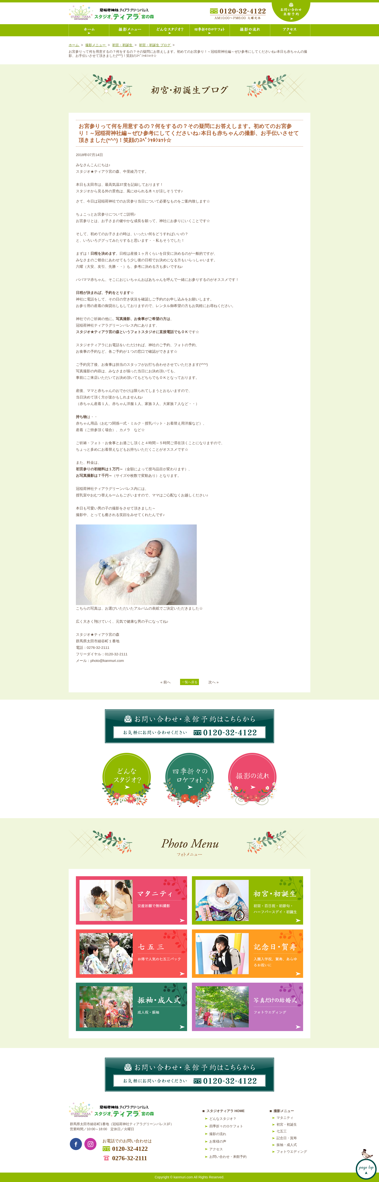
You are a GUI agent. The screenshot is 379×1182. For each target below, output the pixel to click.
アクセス (216, 1149)
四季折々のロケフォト (226, 1126)
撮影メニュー (284, 1111)
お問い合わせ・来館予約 (228, 1157)
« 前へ (165, 682)
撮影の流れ (217, 1134)
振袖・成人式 (287, 1145)
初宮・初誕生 (287, 1124)
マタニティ (285, 1118)
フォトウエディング (292, 1151)
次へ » (213, 682)
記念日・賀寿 (287, 1138)
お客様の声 (217, 1141)
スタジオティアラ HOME (225, 1111)
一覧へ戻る (189, 682)
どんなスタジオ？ (222, 1119)
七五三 (282, 1131)
